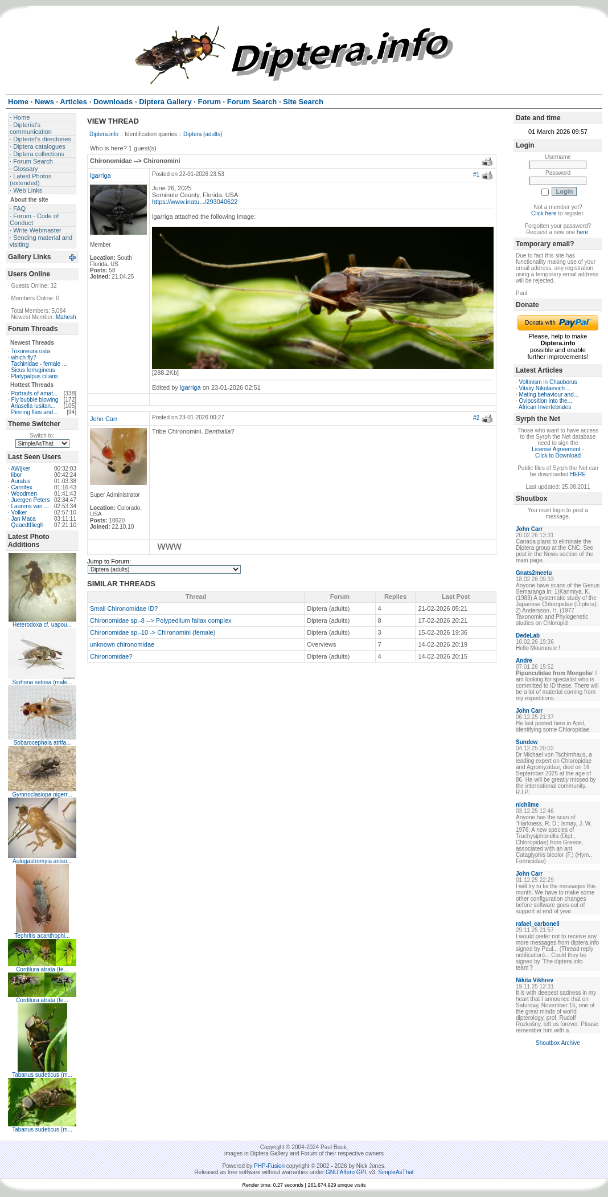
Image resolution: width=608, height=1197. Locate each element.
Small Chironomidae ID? (124, 608)
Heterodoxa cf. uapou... (42, 625)
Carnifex (21, 487)
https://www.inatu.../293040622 (194, 201)
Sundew (526, 742)
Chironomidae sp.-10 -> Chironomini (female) (152, 632)
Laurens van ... (30, 506)
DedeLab (528, 635)
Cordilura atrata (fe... (42, 969)
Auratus (20, 481)
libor (16, 475)
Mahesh (66, 317)
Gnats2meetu (534, 573)
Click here (543, 213)
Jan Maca (23, 519)
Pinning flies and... (34, 412)
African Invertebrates (545, 407)
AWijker (20, 468)
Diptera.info (103, 134)
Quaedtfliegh (27, 525)
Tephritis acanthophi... (41, 936)
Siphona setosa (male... (42, 682)
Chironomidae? (111, 656)
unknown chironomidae (122, 644)
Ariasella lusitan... (33, 406)
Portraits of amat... (34, 393)
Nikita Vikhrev (534, 980)
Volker (19, 512)
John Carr (103, 418)
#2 (476, 418)
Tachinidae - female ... (39, 364)
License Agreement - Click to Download (558, 452)
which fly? (23, 357)
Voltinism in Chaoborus (548, 382)
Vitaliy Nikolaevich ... (545, 388)
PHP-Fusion (269, 1166)
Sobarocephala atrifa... (42, 743)
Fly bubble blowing (35, 400)
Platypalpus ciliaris (34, 376)
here (582, 232)
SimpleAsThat (395, 1172)
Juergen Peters (30, 500)
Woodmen (24, 494)
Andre (524, 660)
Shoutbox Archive (558, 1043)
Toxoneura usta (30, 351)
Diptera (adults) (202, 134)
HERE (578, 474)
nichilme (527, 805)
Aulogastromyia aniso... (42, 861)
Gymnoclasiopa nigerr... (42, 794)
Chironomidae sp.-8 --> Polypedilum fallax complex (161, 620)
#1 (476, 174)
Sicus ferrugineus (33, 370)
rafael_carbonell (538, 924)
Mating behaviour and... (549, 394)
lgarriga (100, 175)
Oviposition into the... (545, 401)
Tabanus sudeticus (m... (42, 1075)
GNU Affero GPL (346, 1172)
